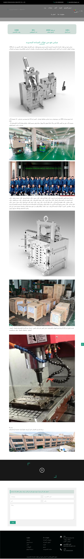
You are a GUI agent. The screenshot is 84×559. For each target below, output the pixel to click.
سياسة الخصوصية (47, 549)
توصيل (28, 540)
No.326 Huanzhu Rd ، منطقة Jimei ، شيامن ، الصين (68, 540)
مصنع (44, 547)
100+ (67, 30)
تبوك (64, 536)
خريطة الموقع (30, 549)
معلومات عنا (62, 8)
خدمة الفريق (30, 542)
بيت (24, 8)
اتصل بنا (54, 8)
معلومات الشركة (47, 540)
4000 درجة (50, 30)
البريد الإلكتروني (67, 544)
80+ (33, 30)
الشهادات (29, 547)
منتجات (29, 8)
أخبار (34, 8)
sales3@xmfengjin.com (74, 2)
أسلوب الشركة (46, 542)
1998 (16, 30)
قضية (39, 8)
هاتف (64, 549)
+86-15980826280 (59, 2)
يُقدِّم (13, 522)
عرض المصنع (46, 8)
